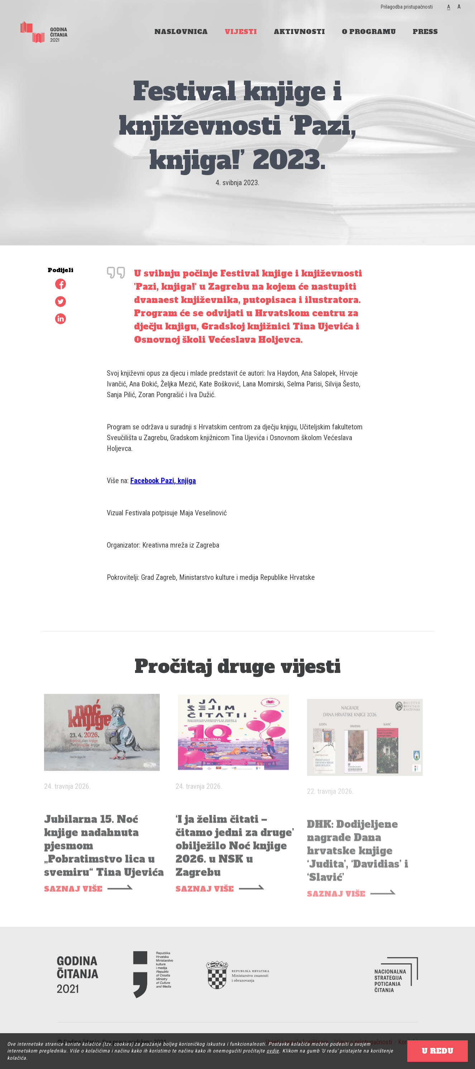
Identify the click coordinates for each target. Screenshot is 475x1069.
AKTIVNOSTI (299, 31)
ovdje (273, 1051)
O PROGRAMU (369, 31)
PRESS (425, 31)
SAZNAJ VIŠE (73, 897)
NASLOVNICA (181, 31)
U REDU (438, 1051)
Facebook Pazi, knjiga (163, 480)
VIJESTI (241, 31)
